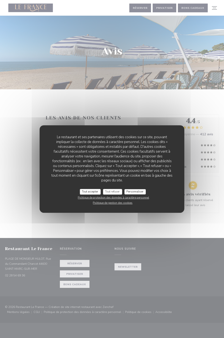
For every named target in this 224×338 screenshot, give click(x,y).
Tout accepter (90, 192)
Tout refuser (112, 192)
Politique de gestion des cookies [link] (112, 203)
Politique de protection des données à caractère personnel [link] (113, 198)
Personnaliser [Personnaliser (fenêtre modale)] (134, 192)
